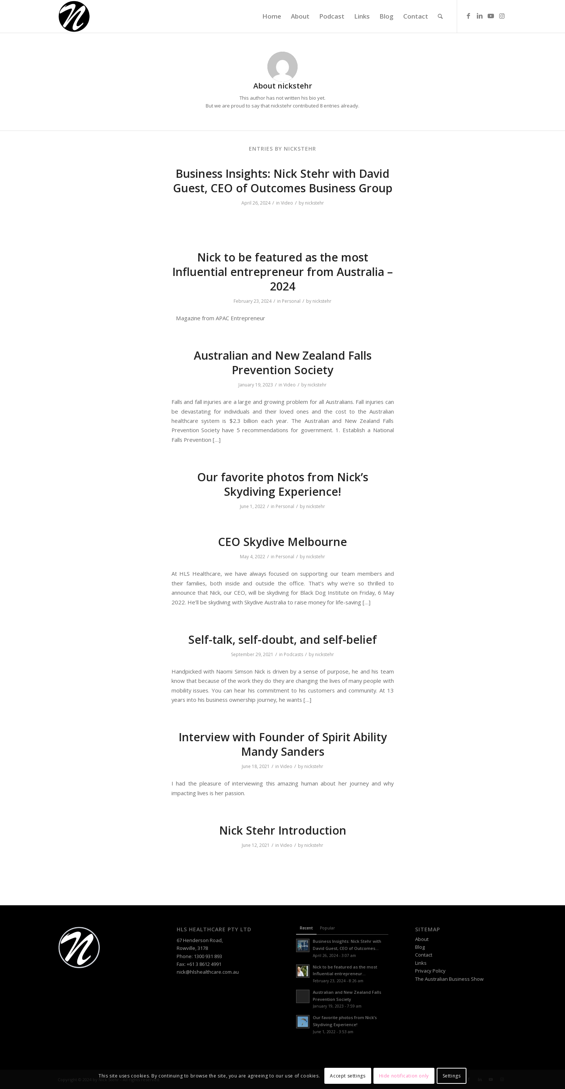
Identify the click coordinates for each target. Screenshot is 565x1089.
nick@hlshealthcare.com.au (208, 971)
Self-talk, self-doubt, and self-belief (282, 639)
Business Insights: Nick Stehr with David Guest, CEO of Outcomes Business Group (282, 181)
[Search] (440, 16)
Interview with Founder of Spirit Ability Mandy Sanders (283, 744)
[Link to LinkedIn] (479, 16)
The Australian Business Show (449, 979)
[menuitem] (271, 16)
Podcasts (293, 654)
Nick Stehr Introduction (282, 830)
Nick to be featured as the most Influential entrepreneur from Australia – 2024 (282, 272)
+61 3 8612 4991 (204, 964)
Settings (452, 1076)
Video (287, 203)
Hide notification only (404, 1076)
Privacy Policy (430, 970)
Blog (420, 947)
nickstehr (314, 203)
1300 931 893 (208, 956)
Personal (291, 301)
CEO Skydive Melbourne (282, 541)
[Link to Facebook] (468, 16)
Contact (423, 954)
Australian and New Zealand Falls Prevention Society (283, 363)
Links (421, 963)
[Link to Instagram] (502, 16)
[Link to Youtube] (491, 16)
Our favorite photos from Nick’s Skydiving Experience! (282, 484)
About (421, 939)
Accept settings (347, 1076)
